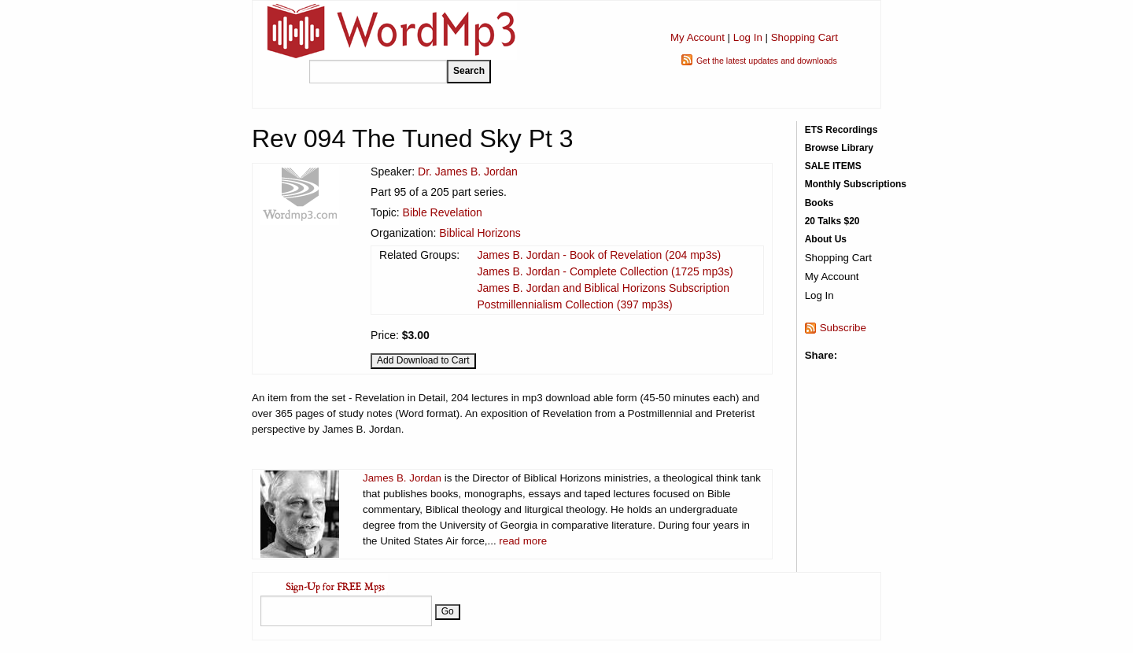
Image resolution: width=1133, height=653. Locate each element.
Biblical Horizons (479, 233)
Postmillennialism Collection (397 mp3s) (574, 304)
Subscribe (843, 328)
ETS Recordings (841, 129)
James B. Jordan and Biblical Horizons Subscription (603, 288)
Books (819, 202)
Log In (747, 37)
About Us (826, 239)
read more (523, 541)
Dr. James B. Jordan (468, 171)
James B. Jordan (402, 478)
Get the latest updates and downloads (766, 60)
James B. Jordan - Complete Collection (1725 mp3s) (605, 271)
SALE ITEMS (833, 166)
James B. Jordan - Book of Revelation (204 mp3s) (599, 255)
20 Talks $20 (832, 221)
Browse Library (839, 147)
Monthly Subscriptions (855, 184)
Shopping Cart (804, 37)
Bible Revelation (442, 212)
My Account (697, 37)
